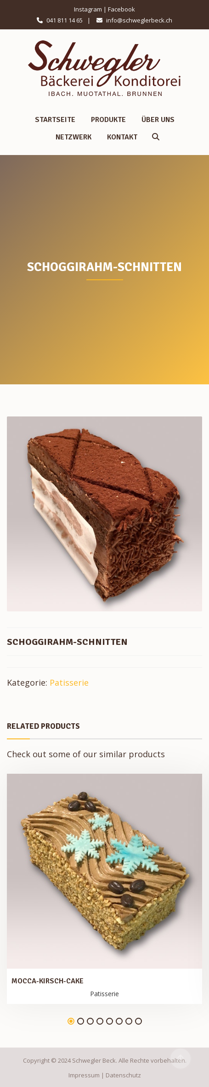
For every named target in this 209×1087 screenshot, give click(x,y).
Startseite (55, 119)
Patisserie (69, 682)
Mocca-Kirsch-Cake (47, 981)
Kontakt (122, 137)
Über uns (158, 119)
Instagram (88, 9)
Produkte (108, 119)
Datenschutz (123, 1075)
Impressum (84, 1075)
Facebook (121, 9)
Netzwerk (73, 137)
